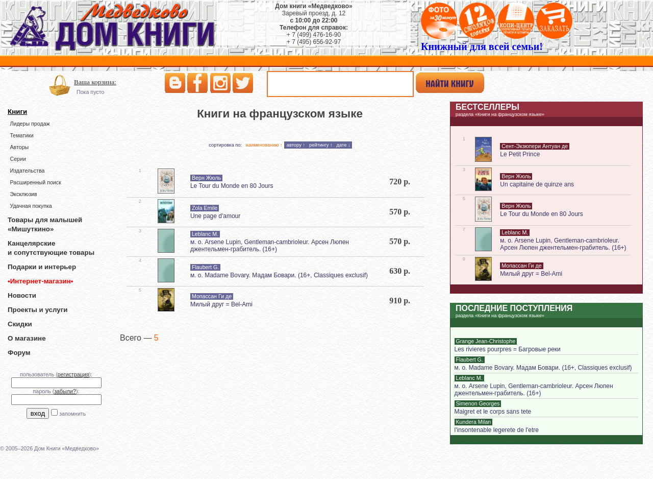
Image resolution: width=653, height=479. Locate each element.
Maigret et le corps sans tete (493, 411)
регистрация (73, 374)
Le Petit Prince (520, 154)
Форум (19, 352)
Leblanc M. (205, 234)
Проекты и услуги (37, 310)
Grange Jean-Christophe (486, 341)
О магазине (27, 338)
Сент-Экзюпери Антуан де (534, 146)
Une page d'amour (215, 216)
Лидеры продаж (29, 124)
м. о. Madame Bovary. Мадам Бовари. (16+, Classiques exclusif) (279, 275)
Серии (18, 159)
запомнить (72, 414)
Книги (17, 111)
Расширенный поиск (35, 182)
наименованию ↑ (264, 145)
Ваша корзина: (95, 82)
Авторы (19, 147)
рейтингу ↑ (321, 145)
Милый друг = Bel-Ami (221, 304)
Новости (22, 295)
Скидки (20, 324)
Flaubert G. (205, 267)
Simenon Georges (478, 403)
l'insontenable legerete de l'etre (497, 430)
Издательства (27, 170)
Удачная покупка (31, 206)
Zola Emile (204, 208)
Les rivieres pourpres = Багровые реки (508, 349)
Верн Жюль (206, 178)
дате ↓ (343, 145)
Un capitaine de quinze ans (537, 184)
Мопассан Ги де (212, 296)
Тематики (21, 135)
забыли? (65, 391)
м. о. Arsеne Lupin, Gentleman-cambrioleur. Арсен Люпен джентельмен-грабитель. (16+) (269, 245)
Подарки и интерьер (42, 267)
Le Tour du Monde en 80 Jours (231, 185)
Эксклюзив (23, 194)
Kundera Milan (473, 422)
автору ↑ (296, 145)
